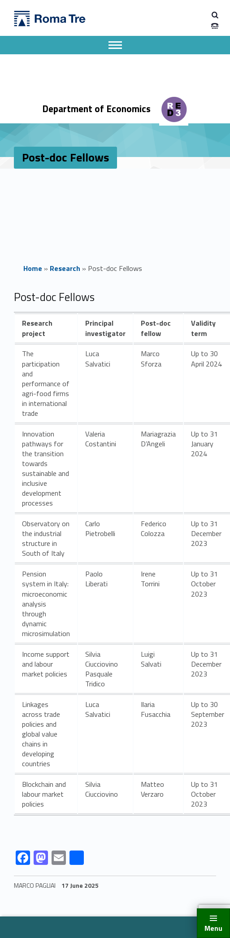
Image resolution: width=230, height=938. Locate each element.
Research (65, 268)
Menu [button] (213, 928)
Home (32, 268)
